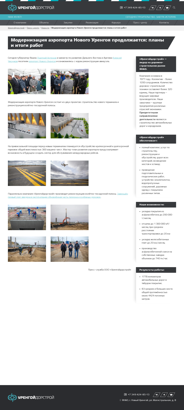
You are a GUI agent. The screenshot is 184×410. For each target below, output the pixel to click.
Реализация (92, 23)
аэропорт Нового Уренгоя (42, 61)
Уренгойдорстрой (16, 28)
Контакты (164, 23)
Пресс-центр (140, 23)
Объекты (44, 23)
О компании (20, 23)
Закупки (68, 23)
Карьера (116, 23)
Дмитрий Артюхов (46, 58)
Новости (45, 28)
